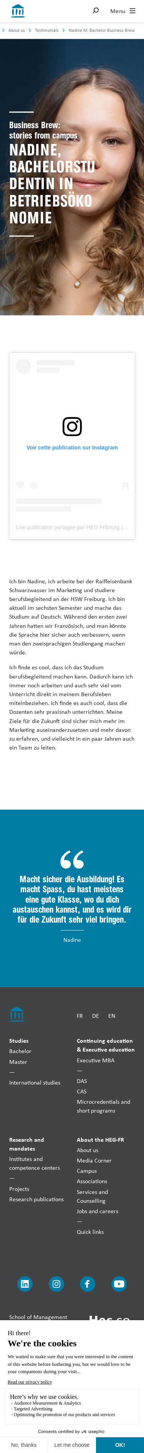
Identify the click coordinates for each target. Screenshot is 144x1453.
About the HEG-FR (100, 1139)
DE (95, 1016)
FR (80, 1016)
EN (111, 1016)
